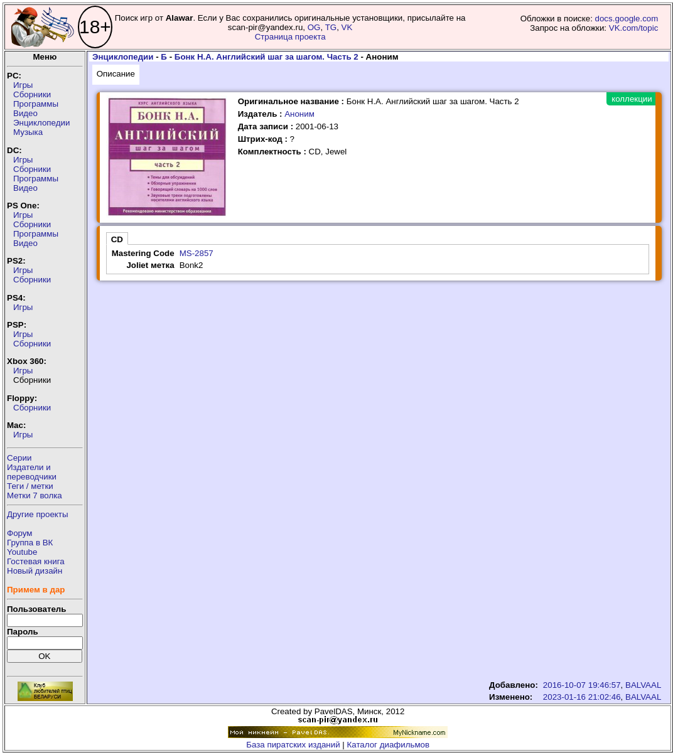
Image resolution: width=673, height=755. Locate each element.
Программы (35, 104)
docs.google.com (627, 18)
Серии (19, 458)
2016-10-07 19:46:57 (582, 685)
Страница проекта (290, 36)
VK (347, 27)
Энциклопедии (41, 122)
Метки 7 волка (34, 495)
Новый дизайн (34, 571)
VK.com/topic (634, 28)
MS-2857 (196, 253)
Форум (20, 533)
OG (314, 27)
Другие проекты (37, 514)
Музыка (28, 132)
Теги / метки (30, 486)
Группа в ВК (30, 542)
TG (331, 27)
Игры (23, 85)
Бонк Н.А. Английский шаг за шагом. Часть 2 (266, 57)
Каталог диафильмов (388, 744)
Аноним (299, 114)
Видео (25, 113)
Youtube (22, 552)
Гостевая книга (36, 561)
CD (117, 239)
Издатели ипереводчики (32, 472)
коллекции (631, 99)
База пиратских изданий (293, 744)
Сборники (32, 94)
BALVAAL (643, 685)
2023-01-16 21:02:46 (582, 697)
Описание (116, 73)
